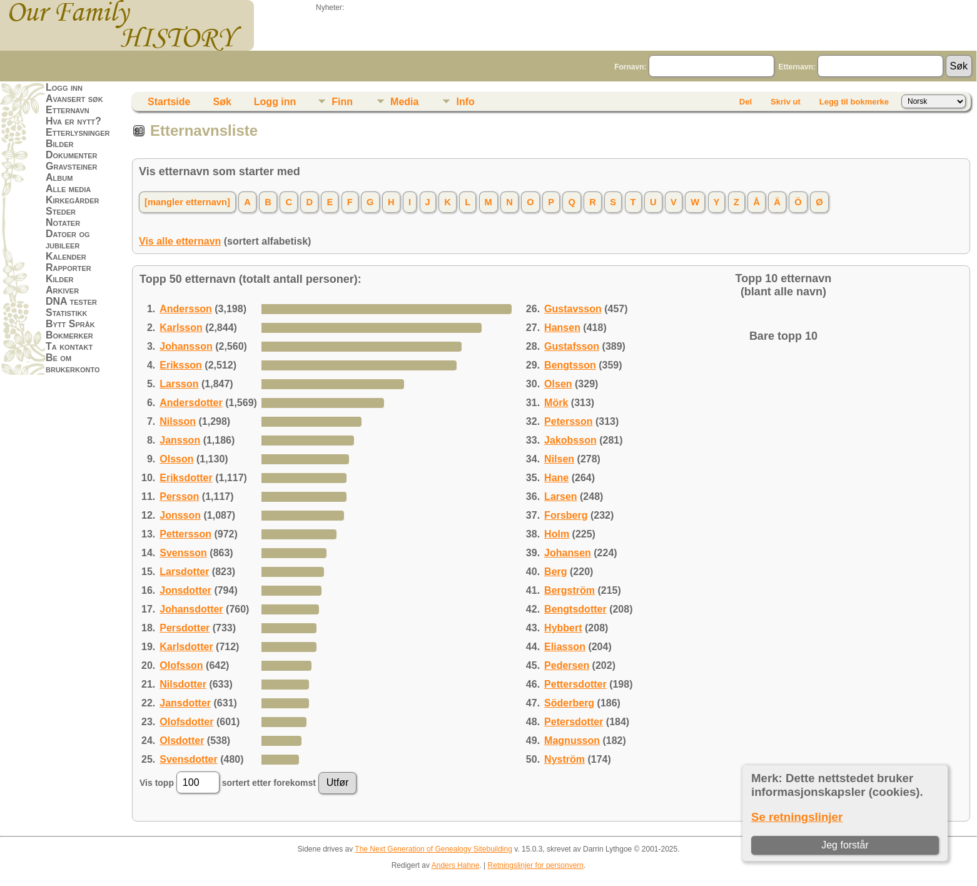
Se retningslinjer (797, 816)
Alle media (68, 188)
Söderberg (569, 703)
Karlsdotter (186, 646)
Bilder (60, 143)
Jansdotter (185, 703)
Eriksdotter (185, 477)
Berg (555, 571)
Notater (63, 222)
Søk (222, 101)
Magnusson (572, 740)
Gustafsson (571, 346)
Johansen (567, 552)
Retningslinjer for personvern (536, 865)
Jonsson (180, 515)
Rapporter (68, 267)
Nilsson (177, 421)
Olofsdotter (186, 721)
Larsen (560, 496)
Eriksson (180, 365)
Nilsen (559, 459)
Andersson (185, 308)
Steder (61, 211)
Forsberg (565, 515)
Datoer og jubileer (68, 239)
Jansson (179, 440)
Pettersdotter (575, 684)
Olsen (558, 384)
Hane (556, 477)
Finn (342, 101)
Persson (179, 496)
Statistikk (66, 312)
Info (465, 101)
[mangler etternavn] (187, 202)
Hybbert (563, 628)
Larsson (178, 384)
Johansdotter (191, 609)
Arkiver (62, 290)
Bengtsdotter (575, 609)
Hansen (562, 327)
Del (745, 101)
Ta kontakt (69, 346)
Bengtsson (570, 365)
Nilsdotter (182, 684)
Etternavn (67, 109)
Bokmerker (69, 335)
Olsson (176, 459)
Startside (169, 101)
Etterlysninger (78, 132)
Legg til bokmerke (854, 101)
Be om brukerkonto (73, 363)
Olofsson (181, 665)
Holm (556, 534)
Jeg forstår (845, 845)
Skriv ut (786, 101)
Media (404, 101)
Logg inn (64, 87)
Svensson (183, 552)
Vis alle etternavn (180, 241)
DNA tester (71, 301)
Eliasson (564, 646)
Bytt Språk (70, 323)
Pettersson (185, 534)
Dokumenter (71, 155)
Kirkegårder (72, 200)
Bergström (569, 590)
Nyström (564, 759)
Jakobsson (570, 440)
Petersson (568, 421)
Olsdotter (181, 740)
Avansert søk (74, 98)
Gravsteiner (72, 166)
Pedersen (566, 665)
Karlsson (180, 327)
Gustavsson (573, 308)
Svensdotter (188, 759)
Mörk (556, 402)
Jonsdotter (185, 590)
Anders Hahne (456, 865)
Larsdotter (184, 571)
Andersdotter (190, 402)
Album (59, 177)
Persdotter (184, 628)
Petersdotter (573, 721)
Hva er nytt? (73, 121)
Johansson (185, 346)
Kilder (60, 278)
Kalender (66, 256)
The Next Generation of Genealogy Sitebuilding (433, 849)
